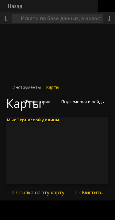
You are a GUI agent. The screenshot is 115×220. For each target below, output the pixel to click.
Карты (52, 87)
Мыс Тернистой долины (33, 119)
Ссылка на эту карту (40, 192)
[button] (40, 101)
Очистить (90, 192)
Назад (15, 6)
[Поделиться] (109, 18)
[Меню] (6, 18)
